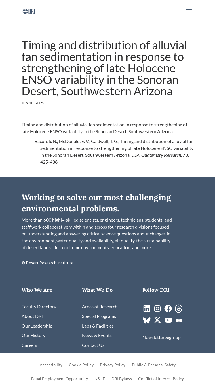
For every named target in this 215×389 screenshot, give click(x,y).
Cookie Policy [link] (81, 365)
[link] (28, 10)
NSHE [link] (99, 379)
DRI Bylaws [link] (121, 379)
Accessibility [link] (51, 365)
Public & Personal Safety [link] (154, 365)
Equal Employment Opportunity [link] (59, 379)
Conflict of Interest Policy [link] (161, 379)
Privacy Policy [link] (112, 365)
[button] (188, 15)
